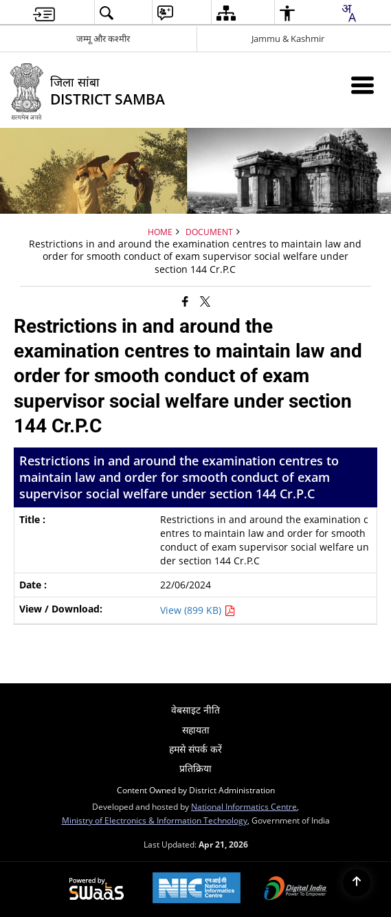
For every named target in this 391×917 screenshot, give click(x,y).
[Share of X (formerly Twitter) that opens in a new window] (205, 300)
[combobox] (348, 13)
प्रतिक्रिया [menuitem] (195, 768)
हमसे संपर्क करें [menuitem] (195, 748)
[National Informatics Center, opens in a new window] (196, 889)
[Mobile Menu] (362, 85)
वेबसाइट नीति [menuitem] (195, 709)
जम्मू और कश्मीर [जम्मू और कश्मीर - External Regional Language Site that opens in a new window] (103, 38)
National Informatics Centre (244, 806)
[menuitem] (44, 12)
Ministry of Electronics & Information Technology (154, 820)
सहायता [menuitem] (196, 729)
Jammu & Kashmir (288, 38)
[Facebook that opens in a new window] (185, 300)
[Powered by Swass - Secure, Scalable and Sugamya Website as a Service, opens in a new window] (96, 889)
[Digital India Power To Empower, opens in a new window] (295, 889)
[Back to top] (356, 882)
